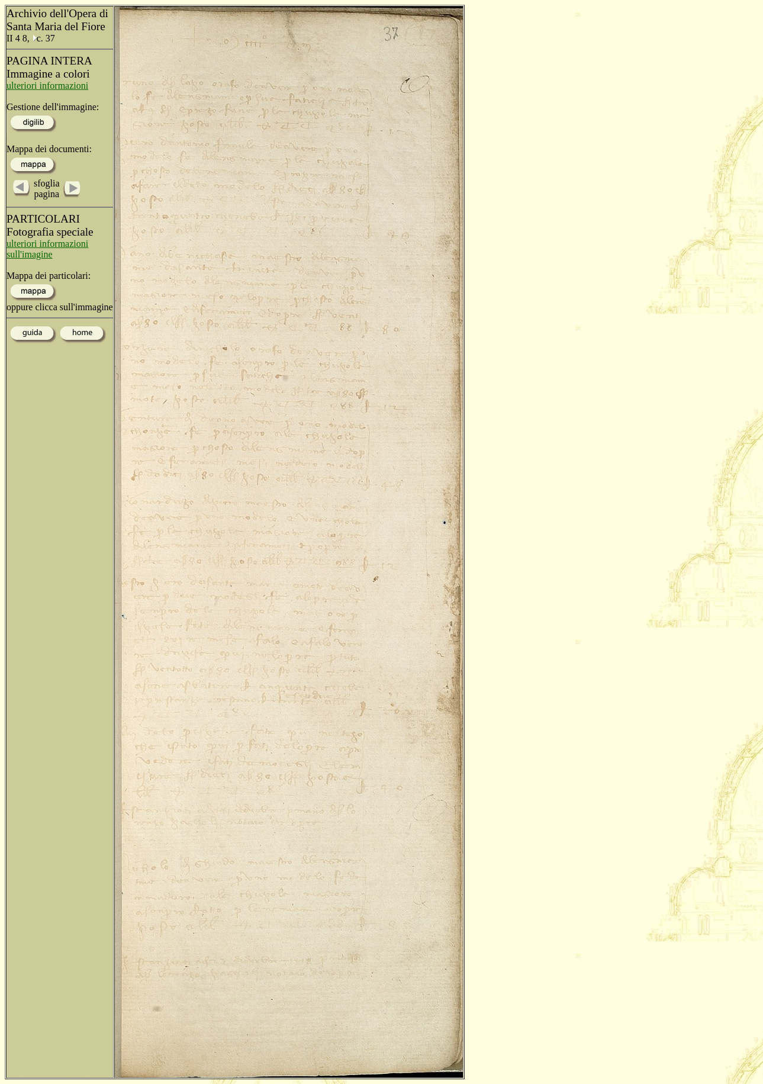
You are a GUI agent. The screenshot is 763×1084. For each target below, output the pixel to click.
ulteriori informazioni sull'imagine (47, 249)
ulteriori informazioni (47, 86)
